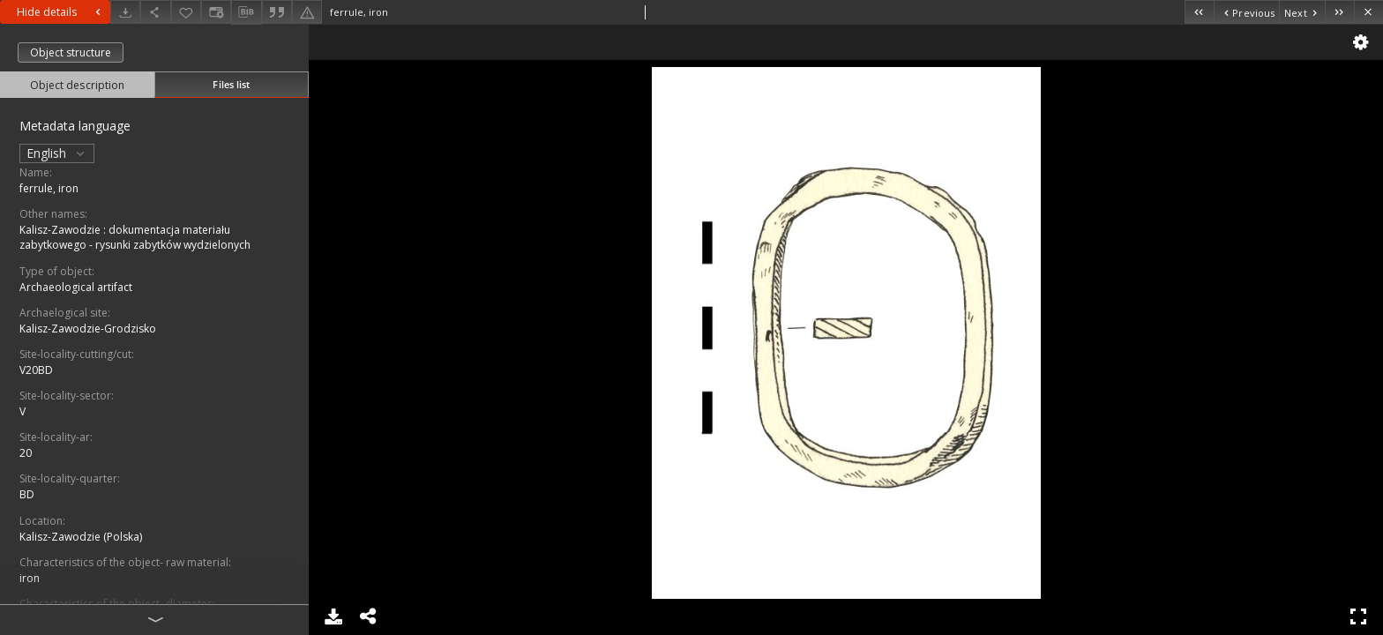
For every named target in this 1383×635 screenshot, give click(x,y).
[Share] (155, 12)
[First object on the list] (1199, 12)
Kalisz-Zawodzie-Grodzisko (87, 328)
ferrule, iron (48, 188)
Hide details (61, 11)
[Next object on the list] (1302, 12)
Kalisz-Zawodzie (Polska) (80, 536)
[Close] (1368, 12)
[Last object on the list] (1339, 12)
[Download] (125, 12)
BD (26, 494)
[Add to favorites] (186, 12)
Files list (231, 84)
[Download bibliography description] (246, 12)
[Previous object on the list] (1246, 12)
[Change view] (216, 12)
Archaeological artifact (75, 287)
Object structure (70, 52)
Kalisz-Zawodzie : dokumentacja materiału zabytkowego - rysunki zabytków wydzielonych (134, 237)
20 (25, 452)
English (56, 153)
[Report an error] (307, 12)
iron (29, 578)
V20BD (36, 369)
